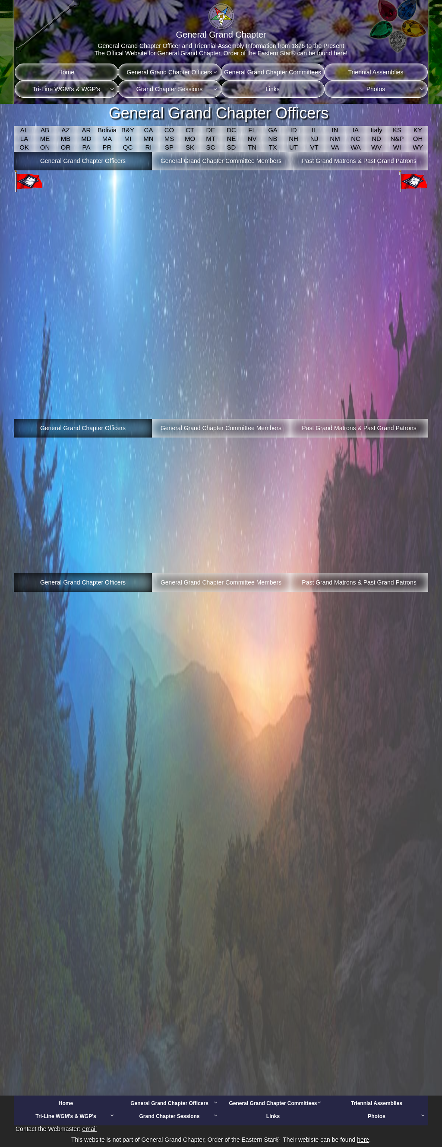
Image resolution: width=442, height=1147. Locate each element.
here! (340, 53)
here (363, 1139)
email (89, 1128)
